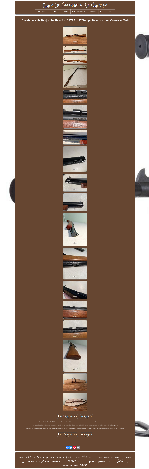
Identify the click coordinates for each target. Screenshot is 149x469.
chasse (101, 457)
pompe (85, 462)
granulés (101, 462)
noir (76, 465)
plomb (45, 461)
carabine (37, 457)
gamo (92, 461)
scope (45, 457)
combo (58, 457)
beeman (80, 462)
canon (106, 457)
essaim (108, 462)
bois (112, 457)
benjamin (67, 457)
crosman (30, 461)
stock (113, 462)
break (52, 457)
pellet (28, 457)
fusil (120, 461)
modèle (128, 457)
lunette (77, 457)
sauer (21, 457)
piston (90, 457)
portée (64, 462)
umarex (55, 461)
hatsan (84, 464)
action (117, 457)
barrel (38, 462)
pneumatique (67, 465)
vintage (127, 462)
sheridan (95, 458)
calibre (72, 461)
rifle (84, 456)
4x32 (23, 462)
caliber (122, 458)
